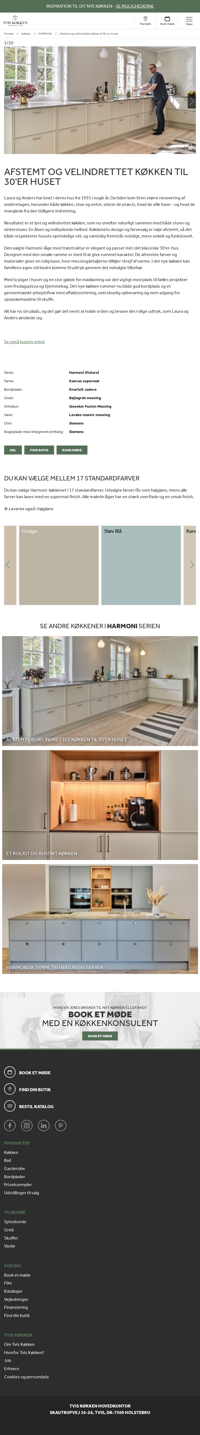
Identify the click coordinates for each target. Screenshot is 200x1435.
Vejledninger (16, 1299)
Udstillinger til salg (21, 1192)
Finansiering (16, 1307)
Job (7, 1360)
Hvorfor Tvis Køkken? (24, 1352)
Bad (7, 1160)
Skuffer (11, 1238)
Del (13, 450)
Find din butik (17, 1315)
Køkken (26, 33)
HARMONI (45, 33)
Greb (9, 1230)
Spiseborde (15, 1221)
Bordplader (14, 1176)
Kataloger (13, 1291)
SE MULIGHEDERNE (135, 6)
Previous (8, 565)
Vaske (9, 1246)
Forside (8, 33)
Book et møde (17, 1275)
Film (8, 1283)
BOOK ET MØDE (100, 1036)
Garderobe (14, 1168)
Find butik (39, 450)
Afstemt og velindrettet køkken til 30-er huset (89, 33)
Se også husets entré (24, 341)
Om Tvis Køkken (19, 1344)
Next (192, 565)
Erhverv (11, 1368)
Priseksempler (18, 1184)
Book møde (72, 450)
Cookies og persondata (26, 1376)
